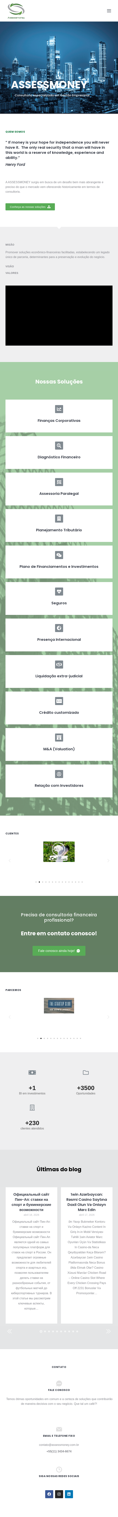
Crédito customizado (59, 712)
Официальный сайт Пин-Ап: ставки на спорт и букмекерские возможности (31, 1202)
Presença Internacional (59, 639)
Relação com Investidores (59, 785)
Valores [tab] (11, 273)
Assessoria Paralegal (59, 493)
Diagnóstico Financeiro (59, 457)
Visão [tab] (9, 266)
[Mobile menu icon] (109, 10)
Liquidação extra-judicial (59, 676)
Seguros (59, 603)
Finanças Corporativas (59, 420)
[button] (30, 206)
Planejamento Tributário (59, 530)
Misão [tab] (9, 244)
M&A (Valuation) (59, 749)
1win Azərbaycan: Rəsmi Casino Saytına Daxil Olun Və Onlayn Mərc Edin (86, 1202)
